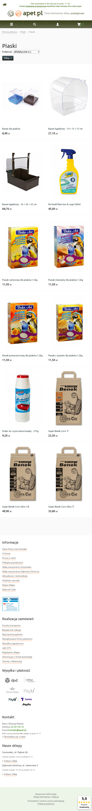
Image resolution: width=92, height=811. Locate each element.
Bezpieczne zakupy (11, 630)
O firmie (6, 553)
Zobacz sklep (10, 761)
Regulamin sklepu (11, 652)
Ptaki (23, 32)
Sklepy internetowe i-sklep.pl (46, 795)
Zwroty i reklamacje (12, 661)
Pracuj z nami (9, 558)
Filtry (8, 58)
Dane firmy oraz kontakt (14, 549)
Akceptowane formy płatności (17, 639)
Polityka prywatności (12, 562)
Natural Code (9, 589)
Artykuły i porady (11, 580)
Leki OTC (6, 648)
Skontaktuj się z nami (14, 736)
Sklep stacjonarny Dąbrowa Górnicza (20, 571)
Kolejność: (7, 51)
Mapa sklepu (8, 585)
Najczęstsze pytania (12, 634)
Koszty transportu (11, 625)
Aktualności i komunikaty (15, 576)
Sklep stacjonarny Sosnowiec (16, 567)
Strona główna (9, 32)
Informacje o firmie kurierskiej (17, 657)
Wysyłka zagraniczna (13, 643)
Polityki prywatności (46, 804)
